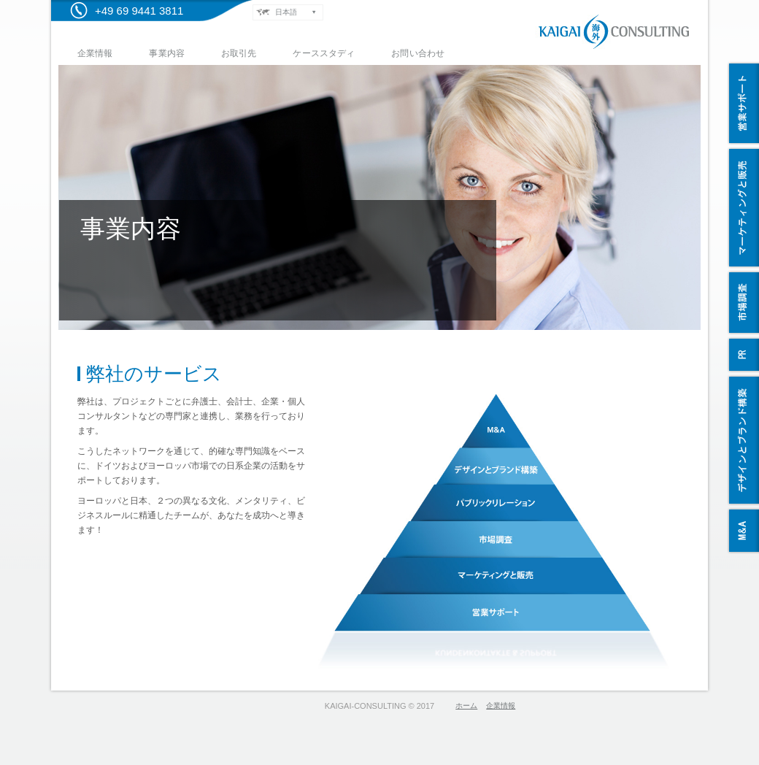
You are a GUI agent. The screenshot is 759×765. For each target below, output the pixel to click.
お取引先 (238, 53)
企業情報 (94, 53)
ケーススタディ (324, 53)
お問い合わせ (417, 53)
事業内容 (166, 53)
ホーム (466, 705)
